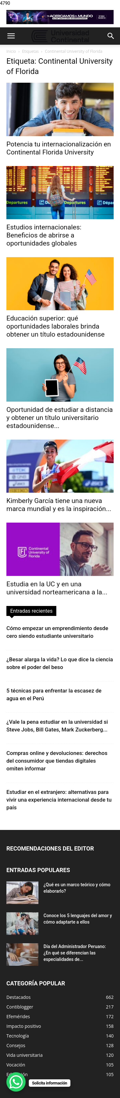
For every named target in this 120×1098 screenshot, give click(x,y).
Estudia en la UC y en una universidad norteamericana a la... (57, 588)
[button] (11, 36)
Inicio (11, 51)
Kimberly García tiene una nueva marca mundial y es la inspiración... (58, 505)
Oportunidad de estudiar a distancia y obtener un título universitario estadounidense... (59, 418)
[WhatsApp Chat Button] (16, 1082)
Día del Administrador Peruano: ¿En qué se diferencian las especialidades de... (75, 953)
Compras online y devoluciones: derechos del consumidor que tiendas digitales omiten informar (57, 761)
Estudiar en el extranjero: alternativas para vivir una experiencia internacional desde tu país (59, 800)
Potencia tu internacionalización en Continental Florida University (58, 148)
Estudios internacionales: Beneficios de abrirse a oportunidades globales (43, 235)
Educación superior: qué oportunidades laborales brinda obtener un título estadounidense (55, 326)
